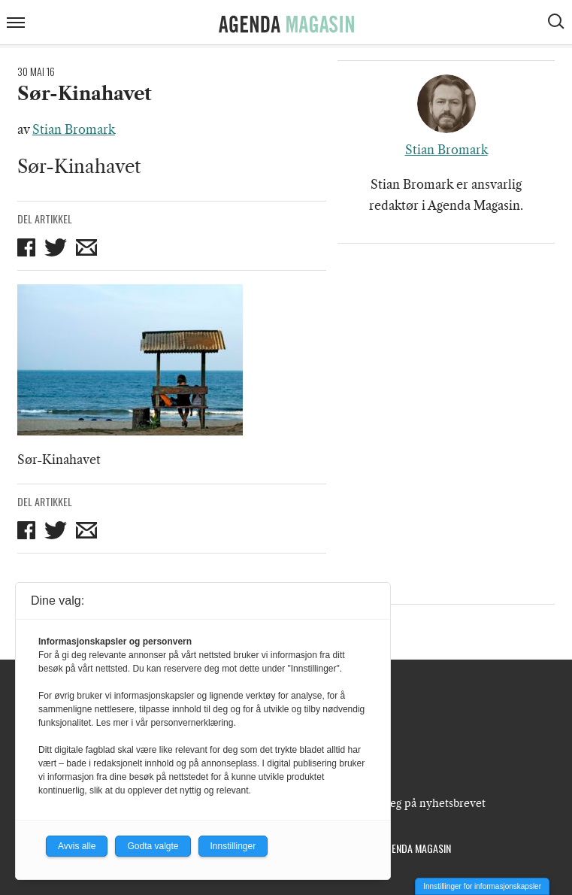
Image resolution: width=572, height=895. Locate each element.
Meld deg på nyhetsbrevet (420, 803)
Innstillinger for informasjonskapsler (482, 886)
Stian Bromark (73, 129)
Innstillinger (233, 846)
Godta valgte (152, 846)
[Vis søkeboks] (557, 23)
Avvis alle (76, 846)
